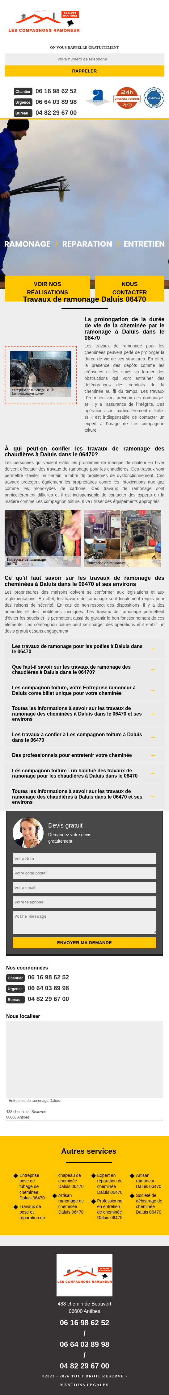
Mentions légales (84, 1385)
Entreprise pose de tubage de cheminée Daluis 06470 (32, 1186)
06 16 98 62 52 (56, 91)
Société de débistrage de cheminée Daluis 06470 (149, 1204)
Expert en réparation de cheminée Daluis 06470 (110, 1184)
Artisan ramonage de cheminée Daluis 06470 (71, 1204)
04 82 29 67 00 (56, 112)
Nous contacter (129, 288)
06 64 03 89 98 (56, 101)
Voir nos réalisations (47, 288)
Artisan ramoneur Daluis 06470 (148, 1181)
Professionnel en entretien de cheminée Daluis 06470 (110, 1209)
